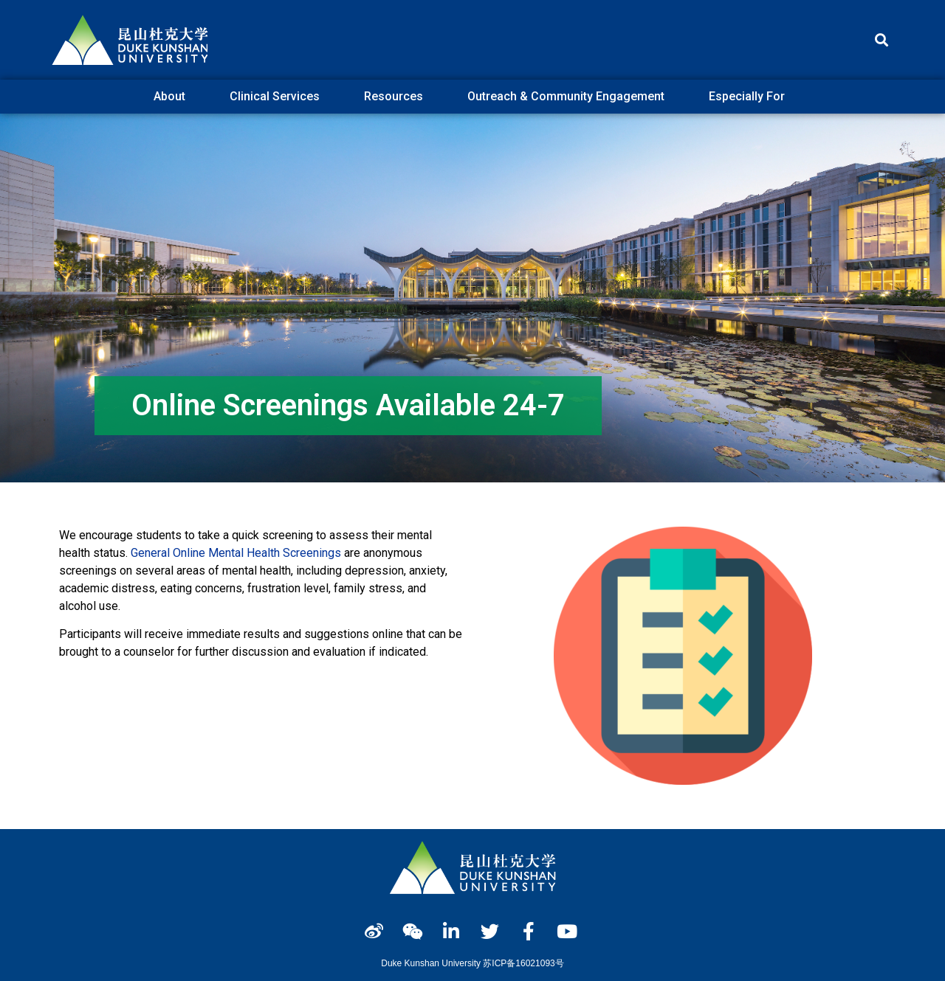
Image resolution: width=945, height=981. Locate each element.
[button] (881, 40)
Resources (397, 96)
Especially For (750, 96)
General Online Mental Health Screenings (236, 553)
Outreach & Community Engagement (569, 96)
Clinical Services (278, 96)
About (173, 96)
